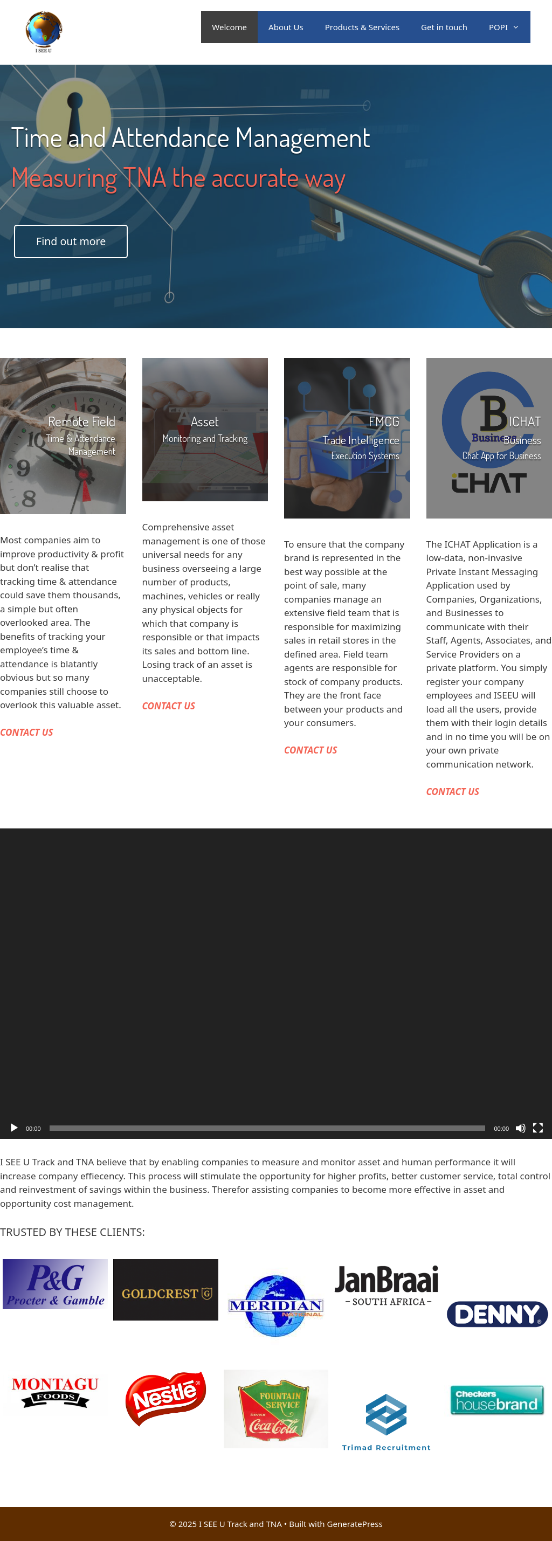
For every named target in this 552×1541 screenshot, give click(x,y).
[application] (276, 983)
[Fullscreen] (538, 1128)
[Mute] (520, 1128)
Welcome (229, 27)
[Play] (14, 1128)
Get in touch (444, 27)
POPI (509, 27)
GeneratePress (355, 1523)
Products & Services (362, 27)
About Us (285, 27)
